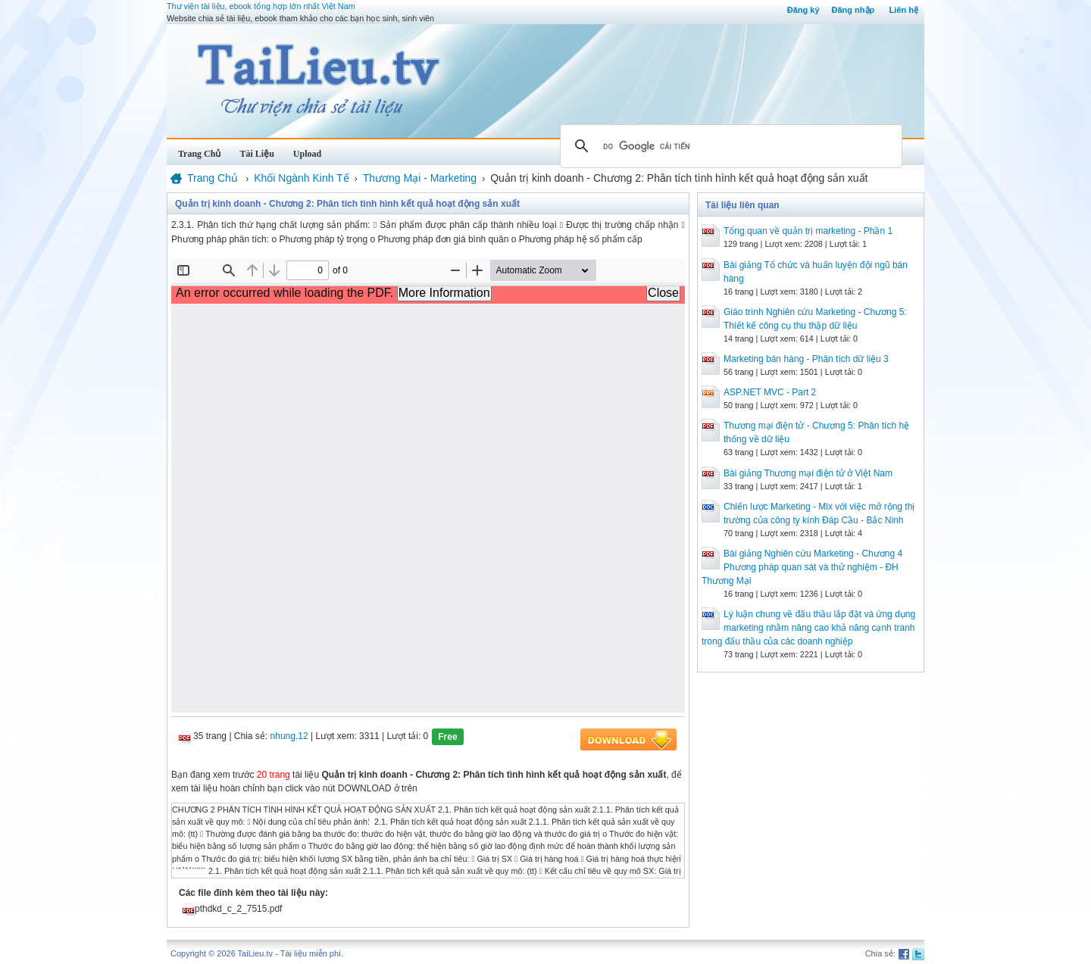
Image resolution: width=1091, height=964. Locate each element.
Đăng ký (803, 9)
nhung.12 (289, 736)
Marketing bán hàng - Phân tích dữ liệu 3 (806, 359)
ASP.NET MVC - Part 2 (770, 392)
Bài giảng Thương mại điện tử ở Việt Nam (808, 473)
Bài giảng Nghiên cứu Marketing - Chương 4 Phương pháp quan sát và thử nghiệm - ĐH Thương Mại (802, 567)
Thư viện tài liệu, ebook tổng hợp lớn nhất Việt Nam (261, 6)
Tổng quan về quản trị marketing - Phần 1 (808, 231)
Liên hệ (903, 9)
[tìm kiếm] (729, 146)
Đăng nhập (853, 9)
